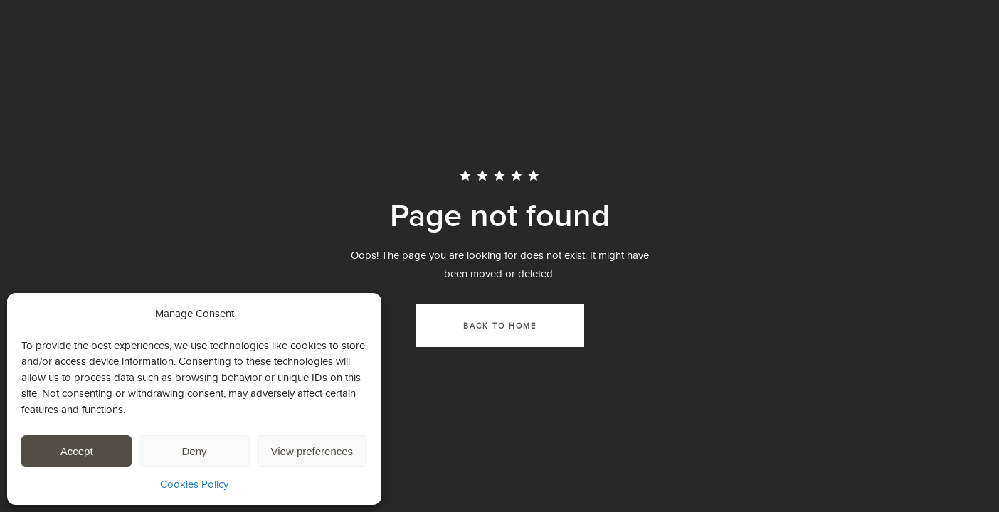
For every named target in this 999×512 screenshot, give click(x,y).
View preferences (312, 451)
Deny (193, 451)
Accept (76, 451)
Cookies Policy (194, 483)
